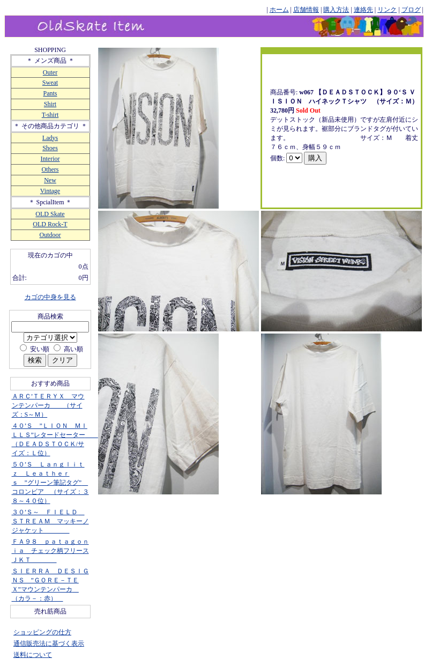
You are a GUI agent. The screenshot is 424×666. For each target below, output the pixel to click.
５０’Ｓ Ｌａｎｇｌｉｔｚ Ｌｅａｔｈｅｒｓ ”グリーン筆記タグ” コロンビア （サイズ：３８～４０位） (50, 483)
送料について (32, 654)
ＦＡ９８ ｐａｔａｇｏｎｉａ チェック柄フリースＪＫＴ (50, 551)
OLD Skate (49, 214)
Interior (50, 158)
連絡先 (363, 9)
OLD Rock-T (50, 224)
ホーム (279, 9)
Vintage (50, 191)
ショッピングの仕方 (42, 632)
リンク (387, 9)
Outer (50, 72)
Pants (50, 93)
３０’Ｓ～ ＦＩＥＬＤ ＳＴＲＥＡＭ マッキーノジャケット (50, 521)
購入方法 (336, 9)
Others (50, 169)
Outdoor (50, 235)
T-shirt (50, 115)
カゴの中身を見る (50, 297)
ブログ (411, 9)
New (50, 180)
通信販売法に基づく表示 (48, 643)
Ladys (50, 138)
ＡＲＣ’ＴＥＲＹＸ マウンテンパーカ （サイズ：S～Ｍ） (48, 405)
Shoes (50, 148)
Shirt (50, 104)
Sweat (50, 82)
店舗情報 (306, 9)
